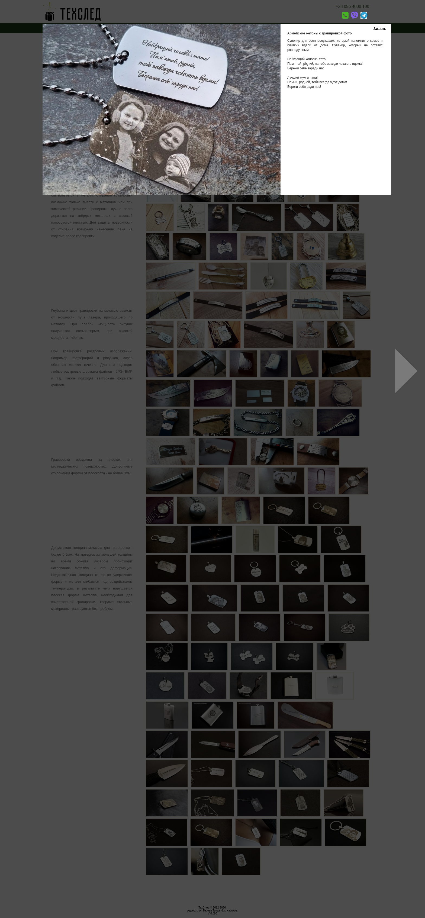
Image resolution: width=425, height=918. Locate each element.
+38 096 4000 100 (352, 6)
